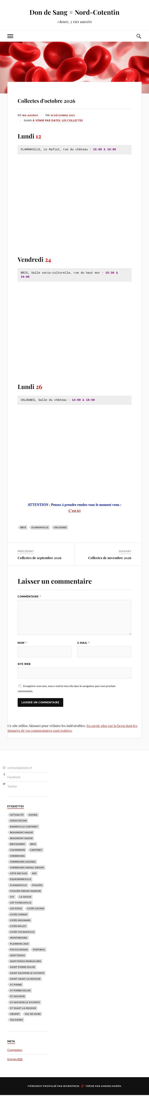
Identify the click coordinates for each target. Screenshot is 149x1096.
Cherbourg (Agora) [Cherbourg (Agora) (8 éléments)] (23, 863)
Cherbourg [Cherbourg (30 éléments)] (17, 857)
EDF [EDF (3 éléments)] (34, 874)
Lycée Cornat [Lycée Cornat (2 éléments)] (19, 915)
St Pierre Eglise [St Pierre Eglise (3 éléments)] (20, 991)
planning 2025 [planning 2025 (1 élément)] (19, 944)
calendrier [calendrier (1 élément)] (17, 851)
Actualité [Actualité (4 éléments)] (17, 816)
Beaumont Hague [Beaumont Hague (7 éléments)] (21, 839)
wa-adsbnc (31, 115)
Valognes (60, 527)
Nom (22, 642)
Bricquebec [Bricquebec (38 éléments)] (17, 845)
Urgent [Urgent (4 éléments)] (15, 1015)
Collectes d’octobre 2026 (66, 99)
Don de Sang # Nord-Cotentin (74, 12)
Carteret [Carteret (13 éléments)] (36, 851)
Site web (24, 664)
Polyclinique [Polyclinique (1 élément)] (19, 950)
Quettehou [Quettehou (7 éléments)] (17, 956)
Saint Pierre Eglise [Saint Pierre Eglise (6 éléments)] (22, 968)
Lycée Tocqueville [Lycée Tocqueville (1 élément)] (22, 933)
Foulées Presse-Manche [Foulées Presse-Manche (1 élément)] (25, 892)
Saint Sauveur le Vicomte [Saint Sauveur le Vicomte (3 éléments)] (27, 974)
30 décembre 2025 (65, 115)
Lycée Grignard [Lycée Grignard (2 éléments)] (20, 921)
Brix (23, 527)
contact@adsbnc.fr (19, 769)
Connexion (14, 1051)
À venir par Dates (46, 120)
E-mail (83, 642)
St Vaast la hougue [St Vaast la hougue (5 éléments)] (23, 1009)
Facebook (13, 778)
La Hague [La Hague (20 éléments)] (25, 898)
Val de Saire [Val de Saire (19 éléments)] (33, 1015)
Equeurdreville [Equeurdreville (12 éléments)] (20, 880)
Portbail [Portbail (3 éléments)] (39, 950)
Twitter (12, 787)
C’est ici (74, 511)
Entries (15, 1060)
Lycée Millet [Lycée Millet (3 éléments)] (18, 927)
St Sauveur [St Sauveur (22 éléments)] (17, 997)
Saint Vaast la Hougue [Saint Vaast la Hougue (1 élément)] (25, 980)
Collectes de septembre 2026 (40, 558)
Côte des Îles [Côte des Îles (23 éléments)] (18, 874)
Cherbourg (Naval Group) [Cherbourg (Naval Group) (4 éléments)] (27, 868)
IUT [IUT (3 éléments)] (12, 898)
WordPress (71, 1087)
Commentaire (29, 596)
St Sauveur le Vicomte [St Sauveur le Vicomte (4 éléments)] (25, 1003)
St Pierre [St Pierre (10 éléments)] (16, 985)
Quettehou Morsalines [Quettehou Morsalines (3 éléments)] (25, 962)
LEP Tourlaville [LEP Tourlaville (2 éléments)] (20, 903)
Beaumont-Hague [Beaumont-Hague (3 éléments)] (21, 833)
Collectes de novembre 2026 (109, 558)
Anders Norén (111, 1087)
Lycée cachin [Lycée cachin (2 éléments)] (35, 909)
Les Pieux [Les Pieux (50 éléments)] (16, 909)
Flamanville (40, 527)
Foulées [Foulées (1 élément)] (37, 886)
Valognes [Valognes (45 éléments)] (16, 1021)
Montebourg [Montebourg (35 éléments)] (18, 939)
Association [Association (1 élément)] (18, 821)
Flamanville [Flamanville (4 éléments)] (18, 886)
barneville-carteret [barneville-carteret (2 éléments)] (24, 827)
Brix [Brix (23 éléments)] (33, 845)
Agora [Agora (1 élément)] (33, 816)
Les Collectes (72, 120)
